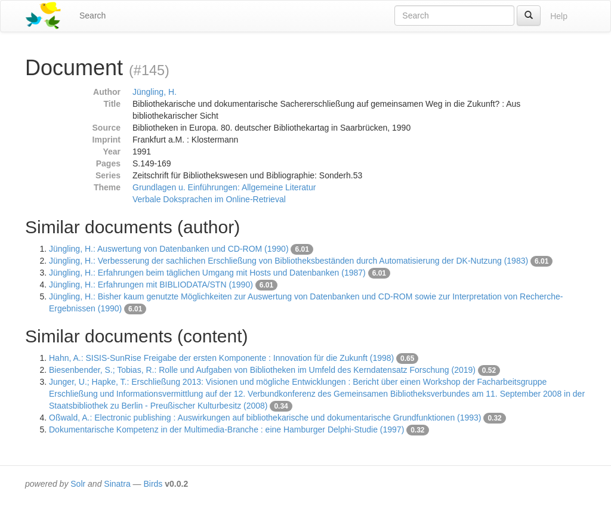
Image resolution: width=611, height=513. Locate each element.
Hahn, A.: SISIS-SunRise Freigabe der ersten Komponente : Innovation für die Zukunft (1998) (221, 358)
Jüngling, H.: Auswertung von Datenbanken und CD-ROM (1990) (169, 249)
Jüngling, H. (154, 92)
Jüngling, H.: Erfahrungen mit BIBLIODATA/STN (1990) (151, 284)
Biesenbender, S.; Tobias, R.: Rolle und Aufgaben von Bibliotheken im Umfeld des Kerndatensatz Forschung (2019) (262, 370)
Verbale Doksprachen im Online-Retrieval (209, 199)
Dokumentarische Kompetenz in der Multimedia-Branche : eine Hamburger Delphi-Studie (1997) (226, 429)
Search (92, 15)
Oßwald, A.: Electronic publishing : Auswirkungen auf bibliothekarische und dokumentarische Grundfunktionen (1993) (265, 417)
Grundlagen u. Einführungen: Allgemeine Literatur (224, 187)
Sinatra (117, 484)
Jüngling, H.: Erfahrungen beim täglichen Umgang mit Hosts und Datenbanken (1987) (207, 272)
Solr (77, 484)
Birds (152, 484)
